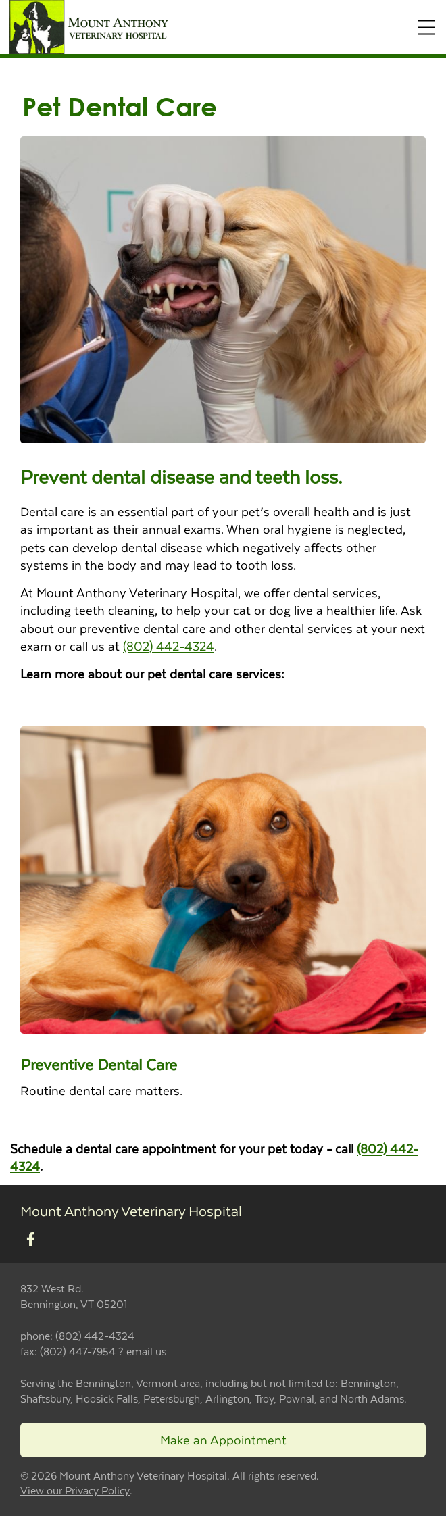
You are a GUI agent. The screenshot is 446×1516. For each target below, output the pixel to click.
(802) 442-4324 (168, 645)
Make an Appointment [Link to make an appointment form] (223, 1439)
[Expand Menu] (427, 27)
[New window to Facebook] (30, 1239)
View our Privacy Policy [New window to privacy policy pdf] (75, 1490)
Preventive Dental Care (98, 1064)
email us (146, 1350)
